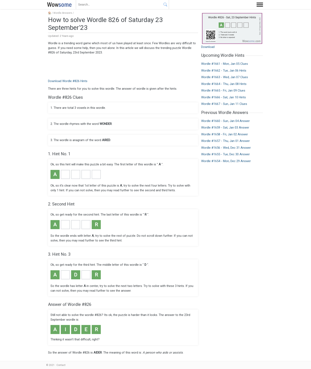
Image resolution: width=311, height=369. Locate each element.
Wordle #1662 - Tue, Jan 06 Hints (223, 70)
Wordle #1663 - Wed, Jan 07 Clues (224, 77)
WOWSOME (58, 4)
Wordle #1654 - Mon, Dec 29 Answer (226, 161)
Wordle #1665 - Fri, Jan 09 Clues (223, 90)
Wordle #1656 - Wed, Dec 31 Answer (226, 148)
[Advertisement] (123, 66)
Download (208, 47)
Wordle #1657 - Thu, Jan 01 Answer (225, 141)
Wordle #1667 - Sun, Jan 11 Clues (224, 104)
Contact (61, 365)
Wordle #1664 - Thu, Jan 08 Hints (223, 84)
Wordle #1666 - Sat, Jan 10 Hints (223, 97)
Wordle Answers (62, 13)
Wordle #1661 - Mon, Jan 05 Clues (224, 64)
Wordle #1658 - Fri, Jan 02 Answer (224, 134)
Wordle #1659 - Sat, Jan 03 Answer (225, 127)
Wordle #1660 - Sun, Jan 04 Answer (225, 121)
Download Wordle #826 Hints (67, 81)
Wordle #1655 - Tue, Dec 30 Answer (225, 154)
